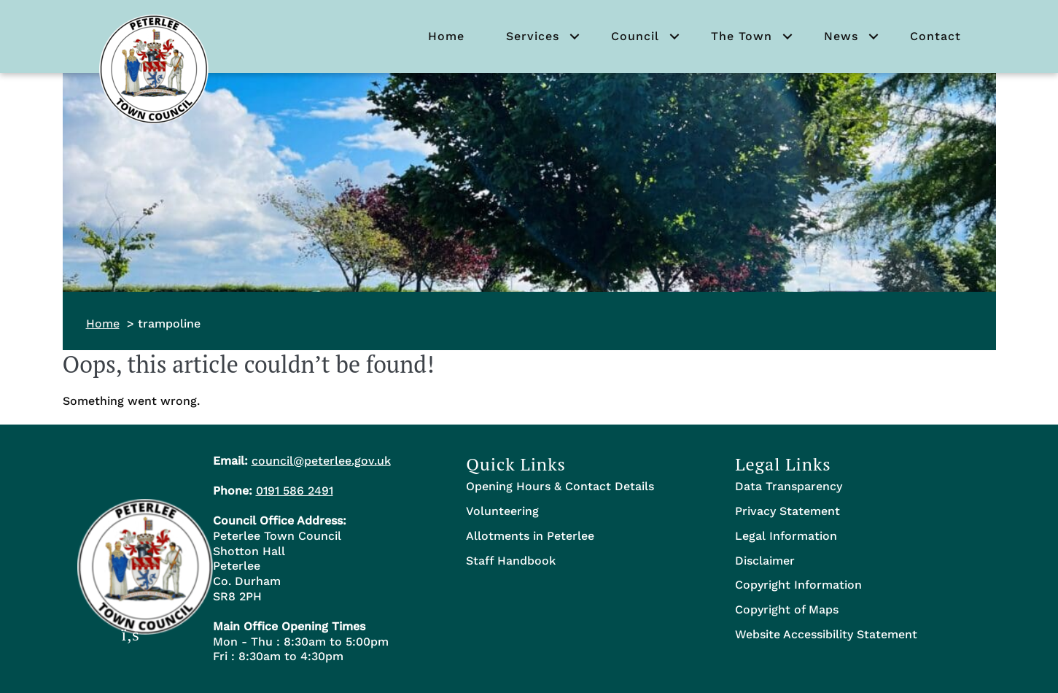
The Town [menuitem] (741, 36)
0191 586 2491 (294, 491)
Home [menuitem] (446, 36)
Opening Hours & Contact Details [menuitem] (560, 486)
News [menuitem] (841, 36)
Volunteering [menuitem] (502, 511)
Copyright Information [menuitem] (798, 585)
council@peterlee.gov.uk (321, 461)
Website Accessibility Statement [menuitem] (826, 634)
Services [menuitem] (532, 36)
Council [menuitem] (635, 36)
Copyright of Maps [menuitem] (787, 609)
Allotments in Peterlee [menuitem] (530, 536)
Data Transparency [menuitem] (788, 486)
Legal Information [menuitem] (786, 536)
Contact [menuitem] (935, 36)
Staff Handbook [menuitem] (511, 561)
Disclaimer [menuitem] (765, 561)
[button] (574, 36)
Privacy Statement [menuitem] (787, 511)
